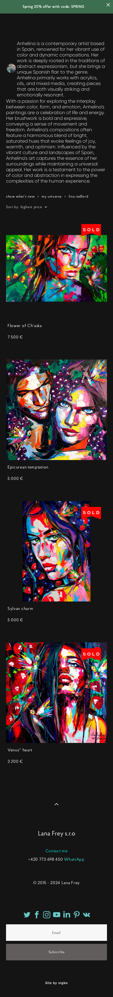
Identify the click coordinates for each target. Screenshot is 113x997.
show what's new (20, 196)
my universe (52, 196)
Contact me (57, 850)
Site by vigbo (56, 983)
